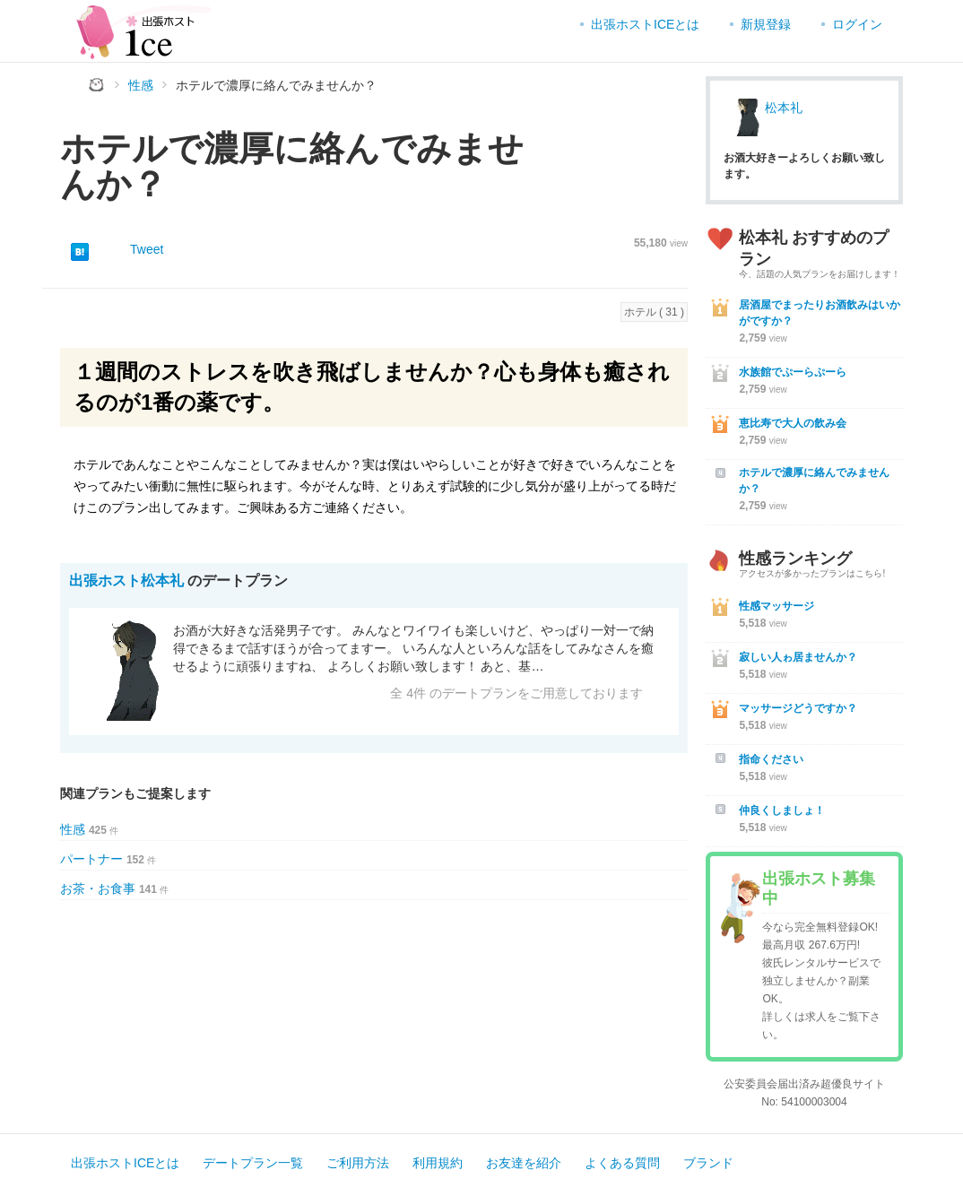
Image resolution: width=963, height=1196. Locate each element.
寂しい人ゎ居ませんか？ (798, 657)
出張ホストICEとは (645, 24)
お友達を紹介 (523, 1163)
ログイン (857, 24)
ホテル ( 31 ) (654, 312)
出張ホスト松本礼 (126, 580)
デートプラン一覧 (253, 1163)
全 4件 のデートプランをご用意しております (516, 693)
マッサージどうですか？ (798, 708)
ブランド (708, 1163)
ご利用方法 (357, 1163)
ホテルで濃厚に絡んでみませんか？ (814, 480)
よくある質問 (622, 1163)
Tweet (146, 249)
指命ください (771, 759)
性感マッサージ (776, 606)
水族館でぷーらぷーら (792, 372)
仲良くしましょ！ (782, 810)
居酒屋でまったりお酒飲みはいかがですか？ (819, 313)
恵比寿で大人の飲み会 (792, 423)
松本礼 (783, 107)
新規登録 (766, 24)
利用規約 (437, 1163)
